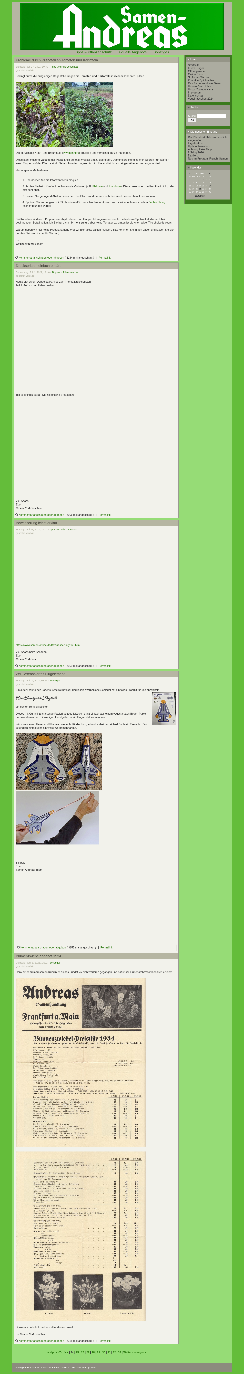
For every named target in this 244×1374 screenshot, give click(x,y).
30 (103, 1352)
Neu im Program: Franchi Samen (208, 158)
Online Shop (195, 74)
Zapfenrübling (156, 202)
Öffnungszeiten (197, 71)
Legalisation (195, 143)
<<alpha (52, 1352)
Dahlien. (193, 155)
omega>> (140, 1352)
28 (93, 1352)
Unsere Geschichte (199, 86)
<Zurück (63, 1352)
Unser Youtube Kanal (201, 89)
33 (119, 1352)
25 (77, 1352)
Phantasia (115, 186)
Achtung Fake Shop (200, 149)
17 (210, 186)
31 (109, 1352)
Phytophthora (71, 152)
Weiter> (128, 1352)
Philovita (97, 186)
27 (87, 1352)
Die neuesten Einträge (202, 131)
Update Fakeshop (198, 146)
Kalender (194, 167)
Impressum (194, 92)
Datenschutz (195, 95)
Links (192, 59)
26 (82, 1352)
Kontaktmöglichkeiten (201, 80)
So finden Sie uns (198, 77)
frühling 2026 (196, 152)
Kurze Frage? (196, 68)
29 (98, 1352)
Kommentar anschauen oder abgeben (40, 257)
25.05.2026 (200, 196)
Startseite (194, 65)
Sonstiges (161, 52)
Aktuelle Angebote (132, 52)
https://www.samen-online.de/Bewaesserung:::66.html (48, 645)
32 (114, 1352)
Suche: (193, 107)
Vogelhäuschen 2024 (200, 98)
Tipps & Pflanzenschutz (93, 52)
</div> (96, 896)
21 (200, 189)
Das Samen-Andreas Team (204, 83)
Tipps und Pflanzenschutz (64, 66)
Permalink (104, 257)
